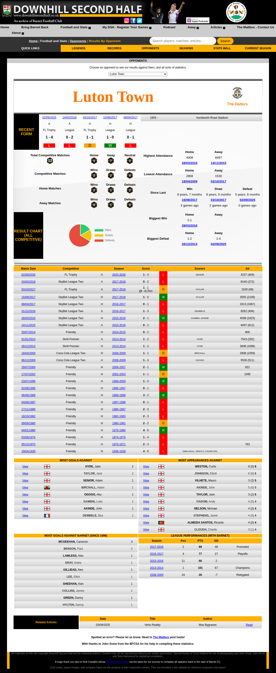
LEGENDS (78, 48)
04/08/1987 (28, 402)
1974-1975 (119, 437)
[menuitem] (5, 28)
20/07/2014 (28, 332)
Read (249, 625)
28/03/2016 (189, 163)
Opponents (78, 41)
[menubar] (138, 30)
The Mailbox (161, 637)
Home (4, 27)
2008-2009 (119, 353)
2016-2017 (119, 304)
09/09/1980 (28, 423)
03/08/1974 (28, 437)
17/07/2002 (28, 374)
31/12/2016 (28, 311)
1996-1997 (119, 388)
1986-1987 (119, 409)
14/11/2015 (218, 163)
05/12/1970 (28, 444)
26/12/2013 (189, 244)
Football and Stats (74, 27)
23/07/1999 (28, 381)
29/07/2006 (28, 367)
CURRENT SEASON (258, 48)
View (25, 466)
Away (192, 27)
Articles (216, 27)
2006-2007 (119, 367)
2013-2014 (119, 339)
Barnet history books (117, 661)
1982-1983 (119, 416)
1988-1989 (119, 395)
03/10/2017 (90, 117)
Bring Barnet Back (34, 27)
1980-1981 (119, 423)
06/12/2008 (28, 360)
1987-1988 (119, 402)
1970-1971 (119, 444)
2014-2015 (119, 332)
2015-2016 (119, 318)
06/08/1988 (28, 395)
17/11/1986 (28, 409)
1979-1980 (119, 430)
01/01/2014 (28, 339)
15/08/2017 (110, 117)
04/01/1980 (28, 430)
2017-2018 (119, 281)
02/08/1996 (28, 388)
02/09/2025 (49, 117)
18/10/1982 (28, 416)
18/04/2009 (189, 181)
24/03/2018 (70, 117)
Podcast (169, 27)
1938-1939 (119, 451)
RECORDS (115, 48)
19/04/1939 (28, 451)
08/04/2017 (131, 117)
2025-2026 (119, 274)
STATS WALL (222, 48)
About (16, 33)
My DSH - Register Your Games (126, 27)
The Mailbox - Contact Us (255, 27)
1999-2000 (119, 381)
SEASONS (186, 48)
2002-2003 (119, 374)
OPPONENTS (150, 48)
